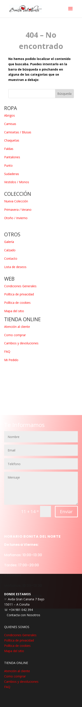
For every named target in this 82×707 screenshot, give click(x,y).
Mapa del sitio (14, 311)
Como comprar (15, 335)
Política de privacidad (19, 294)
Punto (8, 165)
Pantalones (12, 157)
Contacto (10, 258)
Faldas (8, 149)
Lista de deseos (15, 267)
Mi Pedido (11, 360)
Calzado (10, 250)
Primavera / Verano (17, 209)
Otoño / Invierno (16, 218)
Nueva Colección (16, 201)
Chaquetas (11, 140)
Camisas (10, 124)
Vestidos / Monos (16, 182)
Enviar (66, 522)
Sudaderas (11, 174)
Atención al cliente (17, 327)
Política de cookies (17, 302)
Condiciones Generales (20, 286)
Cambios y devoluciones (21, 343)
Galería (9, 242)
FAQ (7, 351)
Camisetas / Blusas (17, 132)
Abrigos (9, 115)
